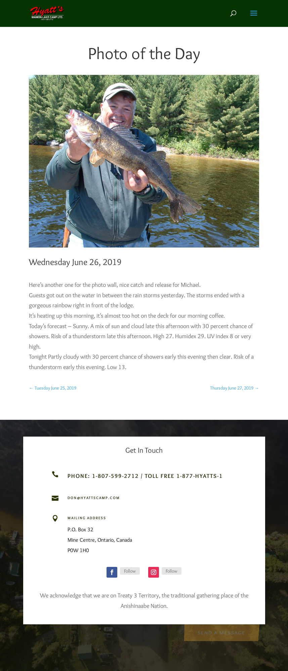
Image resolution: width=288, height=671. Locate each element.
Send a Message (221, 632)
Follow (130, 571)
